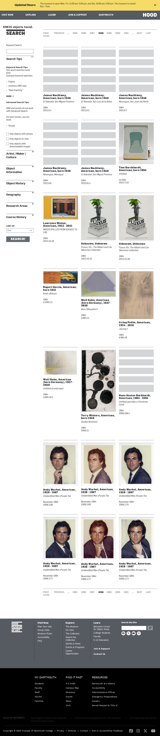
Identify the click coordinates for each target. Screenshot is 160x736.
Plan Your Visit (45, 626)
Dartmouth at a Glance (103, 683)
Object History (15, 183)
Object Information (14, 170)
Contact (84, 730)
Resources (100, 677)
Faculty (97, 636)
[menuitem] (46, 690)
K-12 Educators (101, 640)
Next (139, 33)
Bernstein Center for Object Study (102, 628)
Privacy (60, 730)
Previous (59, 33)
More (9, 96)
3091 (126, 33)
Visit (68, 705)
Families (39, 701)
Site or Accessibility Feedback (107, 730)
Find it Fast (74, 677)
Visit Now (7, 15)
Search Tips (14, 59)
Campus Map (72, 687)
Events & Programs (75, 647)
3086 (83, 33)
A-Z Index (71, 683)
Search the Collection (71, 638)
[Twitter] (145, 730)
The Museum (72, 626)
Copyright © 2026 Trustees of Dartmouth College (28, 730)
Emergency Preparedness (105, 696)
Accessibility (43, 637)
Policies (72, 730)
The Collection (73, 633)
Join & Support (77, 15)
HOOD (150, 14)
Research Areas (17, 206)
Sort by (10, 226)
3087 (92, 33)
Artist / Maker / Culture (16, 155)
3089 (109, 33)
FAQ (40, 641)
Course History (16, 217)
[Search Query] (133, 628)
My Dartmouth (45, 677)
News (68, 701)
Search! (18, 239)
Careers (96, 701)
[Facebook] (131, 730)
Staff (37, 692)
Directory (70, 692)
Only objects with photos (21, 134)
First (46, 33)
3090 (117, 33)
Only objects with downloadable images (20, 145)
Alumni (38, 696)
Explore (31, 15)
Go (150, 628)
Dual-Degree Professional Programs (49, 717)
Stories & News (73, 643)
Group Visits (43, 630)
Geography (13, 194)
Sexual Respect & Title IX (105, 705)
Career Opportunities (72, 652)
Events (69, 696)
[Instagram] (138, 730)
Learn (52, 15)
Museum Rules (45, 633)
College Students (102, 633)
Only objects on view (19, 139)
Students (39, 683)
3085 (75, 33)
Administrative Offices (103, 692)
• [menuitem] (66, 730)
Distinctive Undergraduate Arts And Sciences (98, 717)
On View (70, 630)
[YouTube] (153, 730)
